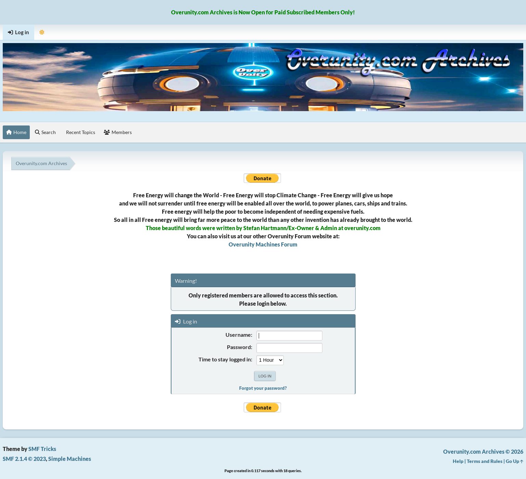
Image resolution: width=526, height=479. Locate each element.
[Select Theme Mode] (42, 32)
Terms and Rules (484, 461)
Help (458, 461)
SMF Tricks (42, 448)
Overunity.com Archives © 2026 (483, 451)
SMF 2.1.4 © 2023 (24, 458)
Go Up (514, 461)
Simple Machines (69, 458)
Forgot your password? (263, 388)
